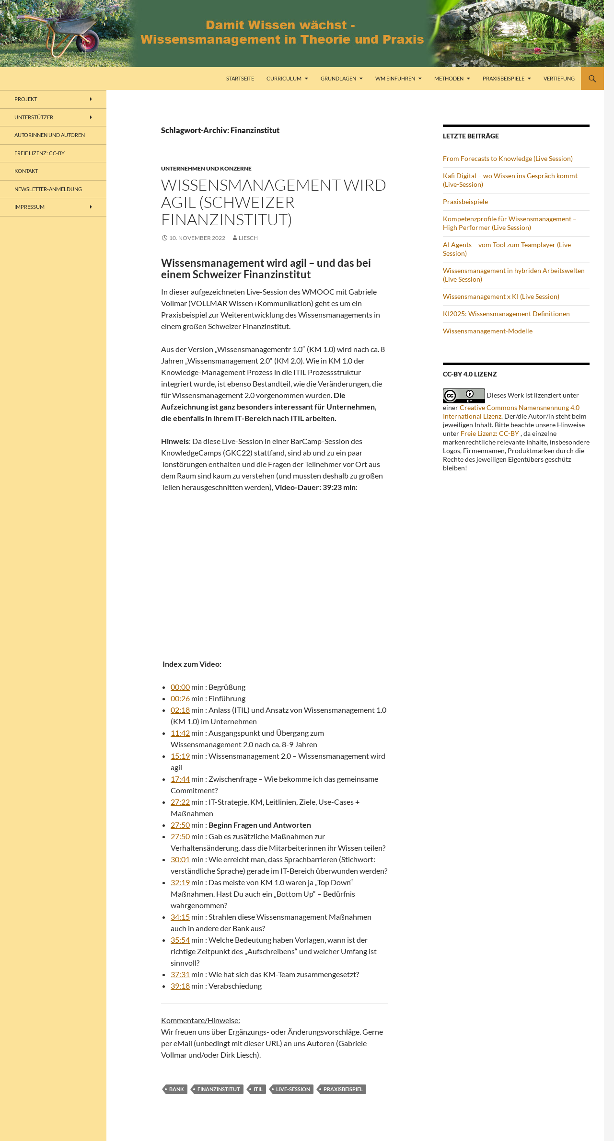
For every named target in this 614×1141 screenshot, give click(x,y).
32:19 (180, 882)
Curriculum (283, 78)
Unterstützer (33, 117)
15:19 (180, 755)
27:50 (180, 824)
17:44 (180, 778)
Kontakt (26, 171)
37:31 (180, 974)
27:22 (180, 801)
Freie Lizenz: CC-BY (490, 433)
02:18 (180, 709)
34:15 (180, 916)
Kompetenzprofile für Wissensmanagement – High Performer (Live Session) (510, 223)
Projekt (25, 99)
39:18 (180, 985)
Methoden (448, 78)
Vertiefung (559, 78)
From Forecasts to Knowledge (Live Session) (508, 158)
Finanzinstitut (218, 1089)
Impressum (29, 207)
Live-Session (293, 1089)
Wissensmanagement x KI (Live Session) (501, 296)
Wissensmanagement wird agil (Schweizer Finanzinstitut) (273, 202)
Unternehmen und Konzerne (206, 168)
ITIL (258, 1089)
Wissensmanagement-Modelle (488, 331)
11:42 (180, 732)
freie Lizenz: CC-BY (39, 153)
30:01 (180, 859)
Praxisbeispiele (503, 78)
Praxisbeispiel (343, 1089)
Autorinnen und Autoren (49, 135)
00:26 (180, 698)
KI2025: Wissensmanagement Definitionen (506, 313)
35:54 (180, 939)
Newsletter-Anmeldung (48, 189)
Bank (176, 1089)
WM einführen (395, 78)
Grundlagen (338, 78)
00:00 (180, 686)
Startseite (240, 78)
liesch (248, 237)
